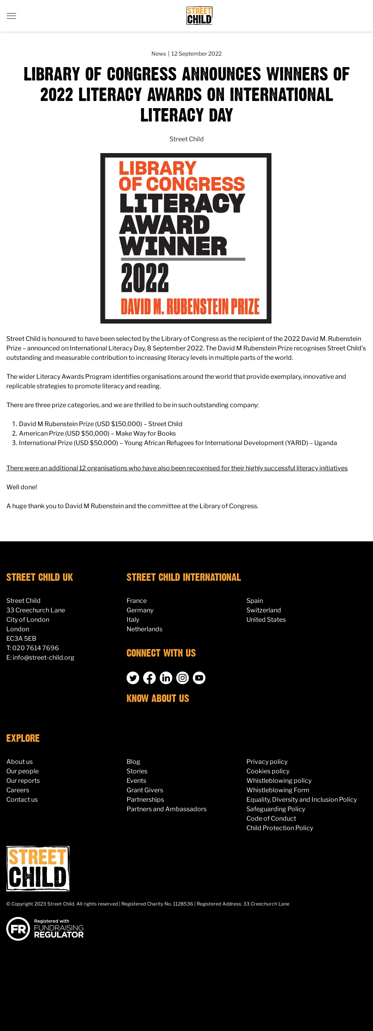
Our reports (23, 780)
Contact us (22, 799)
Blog (133, 761)
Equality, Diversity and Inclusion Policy (301, 799)
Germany (140, 610)
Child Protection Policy (279, 828)
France (137, 600)
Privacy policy (266, 761)
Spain (254, 600)
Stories (137, 771)
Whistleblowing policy (278, 780)
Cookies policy (267, 771)
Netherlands (144, 629)
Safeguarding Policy (275, 809)
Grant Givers (145, 790)
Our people (22, 771)
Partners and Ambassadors (167, 809)
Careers (17, 790)
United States (266, 619)
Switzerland (263, 610)
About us (19, 761)
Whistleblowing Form (278, 790)
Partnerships (145, 799)
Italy (133, 619)
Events (136, 780)
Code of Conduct (271, 818)
